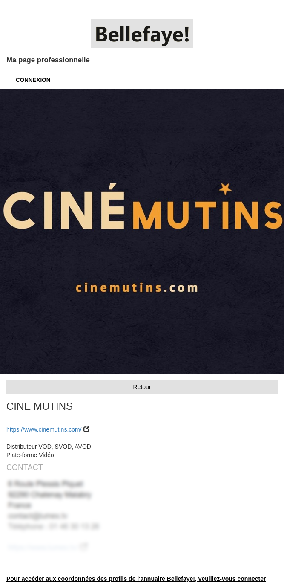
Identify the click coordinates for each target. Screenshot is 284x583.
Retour (142, 386)
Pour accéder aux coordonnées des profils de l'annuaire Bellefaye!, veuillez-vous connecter (136, 578)
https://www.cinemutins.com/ (44, 429)
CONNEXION (33, 80)
